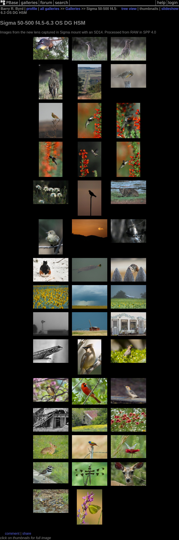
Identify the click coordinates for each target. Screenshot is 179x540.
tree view (128, 9)
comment (12, 533)
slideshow (169, 9)
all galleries (49, 9)
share (26, 533)
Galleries (73, 9)
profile (31, 9)
